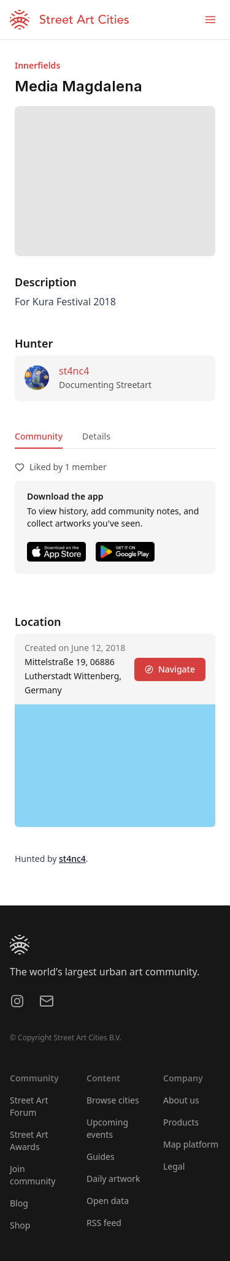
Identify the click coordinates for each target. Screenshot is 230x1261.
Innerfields (37, 65)
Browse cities (112, 1100)
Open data (107, 1200)
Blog (19, 1203)
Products (181, 1122)
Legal (174, 1166)
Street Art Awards (29, 1140)
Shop (20, 1225)
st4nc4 (74, 371)
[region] (115, 765)
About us (181, 1100)
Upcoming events (107, 1128)
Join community (32, 1175)
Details (96, 436)
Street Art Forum (29, 1106)
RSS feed (103, 1223)
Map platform (190, 1144)
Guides (100, 1156)
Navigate (170, 669)
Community (39, 436)
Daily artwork (113, 1178)
